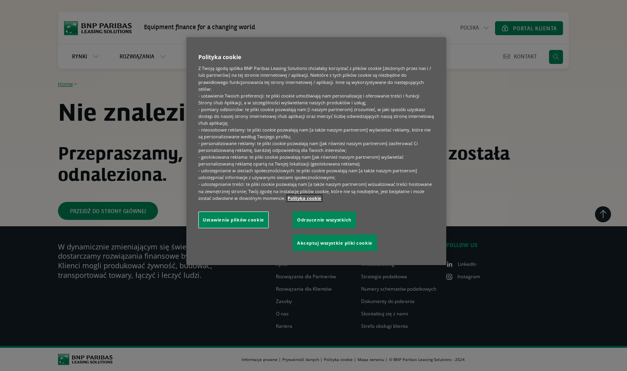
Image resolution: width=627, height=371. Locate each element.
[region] (316, 151)
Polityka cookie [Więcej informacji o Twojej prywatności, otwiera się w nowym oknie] (304, 198)
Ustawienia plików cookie (233, 220)
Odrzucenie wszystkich (324, 220)
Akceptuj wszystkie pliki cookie (335, 243)
